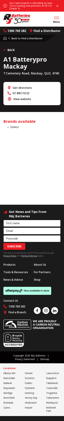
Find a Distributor (45, 30)
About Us (40, 264)
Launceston (52, 373)
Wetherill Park (51, 409)
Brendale (8, 402)
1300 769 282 (14, 30)
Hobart (28, 407)
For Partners (42, 272)
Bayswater (9, 388)
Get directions (22, 87)
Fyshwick (30, 388)
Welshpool (52, 402)
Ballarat (7, 383)
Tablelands (52, 383)
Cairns (6, 407)
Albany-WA (9, 373)
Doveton (29, 378)
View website (22, 99)
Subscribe (14, 246)
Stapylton (51, 378)
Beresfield (9, 397)
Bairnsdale (9, 378)
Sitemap (44, 359)
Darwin (29, 373)
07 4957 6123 (21, 93)
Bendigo (8, 393)
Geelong (29, 393)
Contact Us (10, 301)
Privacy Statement (25, 359)
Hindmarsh (31, 402)
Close (57, 6)
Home (5, 38)
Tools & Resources (15, 272)
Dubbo (28, 383)
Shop (37, 280)
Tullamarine (52, 397)
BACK (9, 50)
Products (9, 264)
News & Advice (13, 280)
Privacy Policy (9, 255)
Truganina (51, 393)
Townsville (52, 388)
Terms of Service (29, 255)
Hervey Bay (31, 397)
